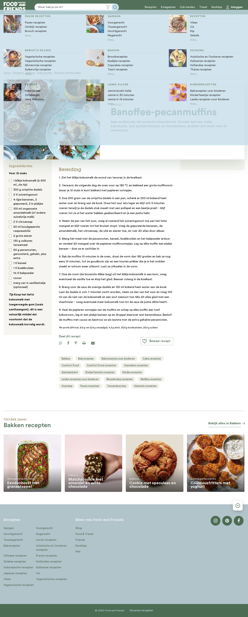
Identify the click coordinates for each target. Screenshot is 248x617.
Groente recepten (141, 610)
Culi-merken (187, 7)
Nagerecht (43, 534)
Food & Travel (84, 534)
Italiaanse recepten (48, 567)
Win (78, 551)
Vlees (7, 579)
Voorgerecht (44, 528)
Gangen (9, 528)
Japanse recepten (15, 573)
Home (7, 73)
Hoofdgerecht (13, 534)
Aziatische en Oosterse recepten (51, 547)
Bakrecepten (44, 73)
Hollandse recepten (49, 561)
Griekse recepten (15, 561)
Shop (78, 528)
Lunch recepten (46, 539)
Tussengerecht (13, 539)
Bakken (30, 73)
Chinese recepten (15, 555)
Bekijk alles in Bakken (224, 423)
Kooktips (216, 7)
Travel (203, 7)
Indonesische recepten (18, 567)
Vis (38, 573)
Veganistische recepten (51, 579)
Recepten (151, 7)
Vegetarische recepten (19, 585)
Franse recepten (46, 555)
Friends (80, 539)
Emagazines (168, 7)
